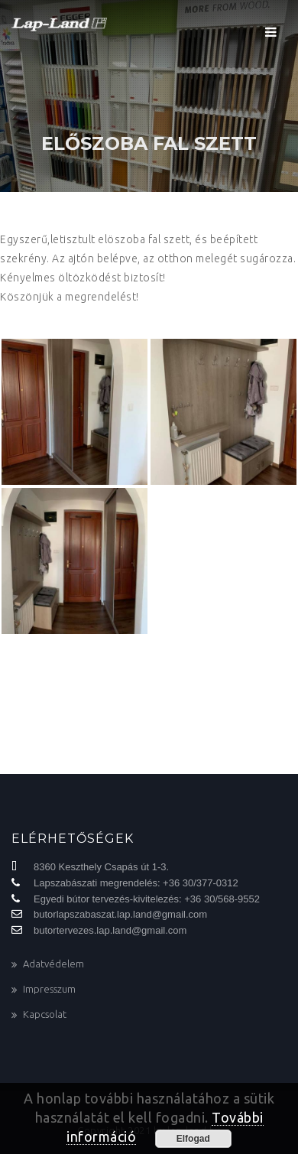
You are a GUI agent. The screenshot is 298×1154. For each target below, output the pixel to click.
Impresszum (49, 988)
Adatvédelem (53, 963)
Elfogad (193, 1138)
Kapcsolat (44, 1014)
